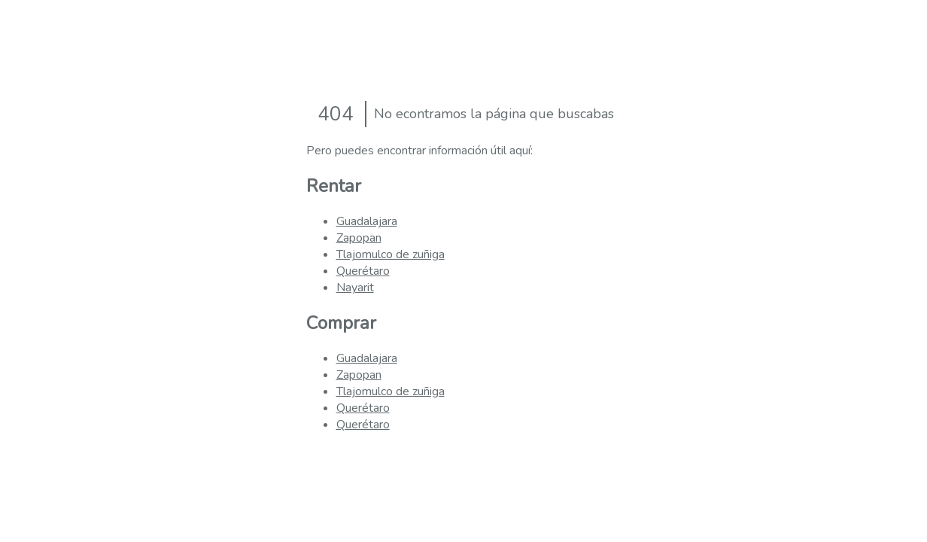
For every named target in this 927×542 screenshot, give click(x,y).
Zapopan (358, 238)
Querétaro (363, 271)
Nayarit (355, 287)
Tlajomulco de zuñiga (390, 254)
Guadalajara (366, 221)
